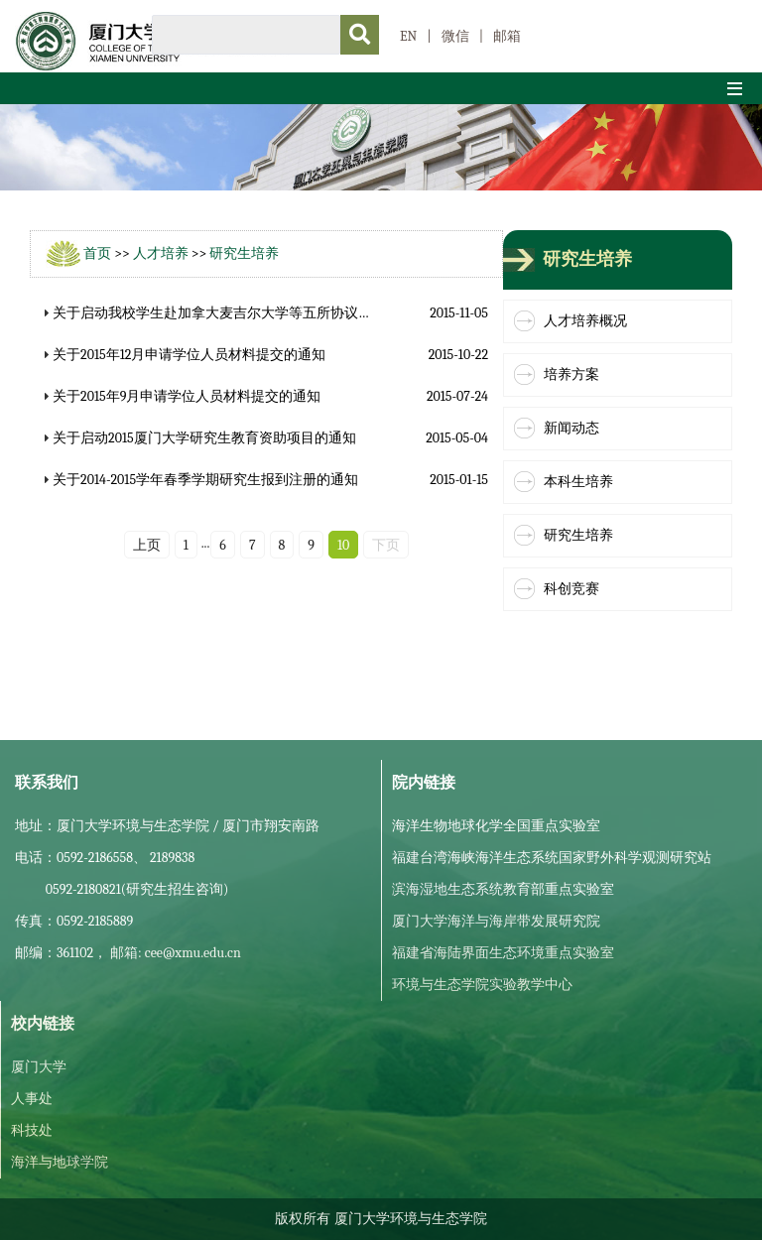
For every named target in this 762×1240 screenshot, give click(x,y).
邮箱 (507, 36)
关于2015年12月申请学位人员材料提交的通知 (189, 354)
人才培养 (161, 253)
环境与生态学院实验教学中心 (482, 984)
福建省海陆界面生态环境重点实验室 (503, 952)
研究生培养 (244, 253)
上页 (147, 545)
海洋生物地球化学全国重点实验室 (496, 825)
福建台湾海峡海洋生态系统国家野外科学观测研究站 (551, 857)
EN (408, 36)
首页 (97, 253)
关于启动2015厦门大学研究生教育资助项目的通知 (204, 438)
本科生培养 (578, 481)
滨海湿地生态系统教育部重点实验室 (503, 889)
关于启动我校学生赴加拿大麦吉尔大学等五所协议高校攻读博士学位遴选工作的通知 (310, 313)
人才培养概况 (585, 320)
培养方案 (571, 374)
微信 (455, 36)
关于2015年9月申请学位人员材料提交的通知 (186, 396)
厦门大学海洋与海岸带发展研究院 (496, 921)
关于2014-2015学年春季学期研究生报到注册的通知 (205, 479)
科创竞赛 (571, 588)
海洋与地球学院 (59, 1162)
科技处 (32, 1130)
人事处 (32, 1098)
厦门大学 (38, 1066)
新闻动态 (571, 428)
